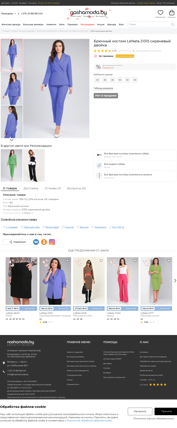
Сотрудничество (74, 375)
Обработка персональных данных (155, 361)
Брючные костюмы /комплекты (74, 31)
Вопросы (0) (76, 188)
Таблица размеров (103, 88)
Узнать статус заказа (146, 3)
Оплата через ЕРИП (112, 359)
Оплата (14, 3)
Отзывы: (148, 380)
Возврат (23, 3)
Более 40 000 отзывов (49, 3)
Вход (159, 3)
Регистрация (169, 3)
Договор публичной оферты (153, 357)
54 (135, 80)
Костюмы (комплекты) (47, 31)
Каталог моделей (75, 352)
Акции (100, 24)
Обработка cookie (148, 366)
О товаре (10, 188)
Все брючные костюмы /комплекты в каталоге (128, 174)
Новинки (51, 24)
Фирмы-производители (78, 370)
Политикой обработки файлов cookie (89, 420)
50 (120, 80)
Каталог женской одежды (23, 31)
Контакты (32, 3)
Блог (121, 24)
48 (112, 80)
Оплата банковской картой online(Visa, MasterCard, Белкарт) (118, 353)
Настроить (140, 411)
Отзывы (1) (53, 188)
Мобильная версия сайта (151, 375)
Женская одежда (10, 24)
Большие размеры (33, 24)
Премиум (72, 24)
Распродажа (87, 24)
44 (97, 80)
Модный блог (73, 384)
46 (105, 80)
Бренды (111, 24)
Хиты (61, 24)
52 (127, 80)
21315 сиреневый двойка (101, 31)
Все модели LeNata (114, 164)
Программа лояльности (114, 377)
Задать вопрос (146, 370)
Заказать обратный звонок (123, 3)
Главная (5, 31)
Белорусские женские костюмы (81, 366)
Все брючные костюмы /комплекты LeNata (126, 153)
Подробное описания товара (19, 219)
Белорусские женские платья (80, 361)
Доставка (5, 3)
